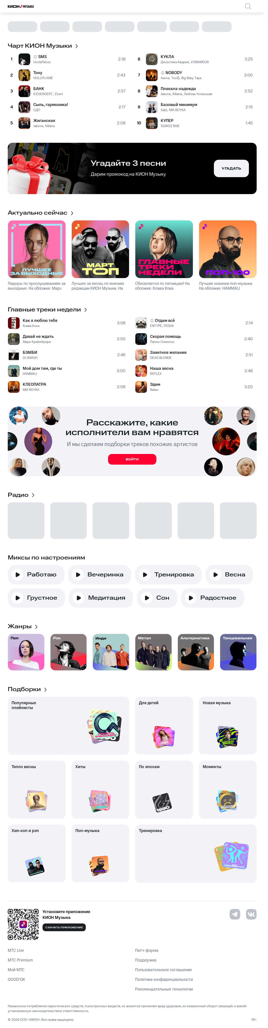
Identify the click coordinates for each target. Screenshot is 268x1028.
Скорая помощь (165, 337)
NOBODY (174, 73)
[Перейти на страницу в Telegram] (235, 914)
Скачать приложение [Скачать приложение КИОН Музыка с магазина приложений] (64, 927)
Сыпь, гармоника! (50, 105)
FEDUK (169, 326)
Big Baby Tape (191, 78)
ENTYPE (156, 326)
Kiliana (50, 126)
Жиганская (44, 121)
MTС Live (16, 950)
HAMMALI (30, 373)
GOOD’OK (16, 980)
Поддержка (145, 960)
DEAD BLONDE (161, 357)
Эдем (155, 384)
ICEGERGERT (43, 94)
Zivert (59, 94)
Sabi (164, 110)
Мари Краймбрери (37, 342)
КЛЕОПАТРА (34, 384)
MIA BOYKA (177, 110)
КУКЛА (167, 57)
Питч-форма (146, 950)
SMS (42, 57)
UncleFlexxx (42, 62)
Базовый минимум (179, 105)
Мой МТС (16, 970)
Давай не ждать (38, 337)
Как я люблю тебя (40, 321)
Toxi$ (175, 78)
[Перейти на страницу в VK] (251, 914)
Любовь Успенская (198, 94)
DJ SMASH (30, 357)
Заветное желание (168, 352)
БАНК (38, 89)
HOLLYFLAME (43, 78)
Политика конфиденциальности (164, 980)
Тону (37, 73)
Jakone (38, 126)
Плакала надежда (178, 89)
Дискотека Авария (175, 62)
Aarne (165, 78)
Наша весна (162, 368)
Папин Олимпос (162, 342)
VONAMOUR (200, 62)
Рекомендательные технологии (164, 989)
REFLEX (155, 373)
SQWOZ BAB (170, 126)
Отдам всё (165, 321)
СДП (36, 110)
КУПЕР (167, 121)
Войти (132, 459)
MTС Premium (20, 960)
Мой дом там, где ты (42, 368)
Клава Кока (31, 326)
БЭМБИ (30, 352)
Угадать (231, 168)
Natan (154, 389)
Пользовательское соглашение (163, 970)
